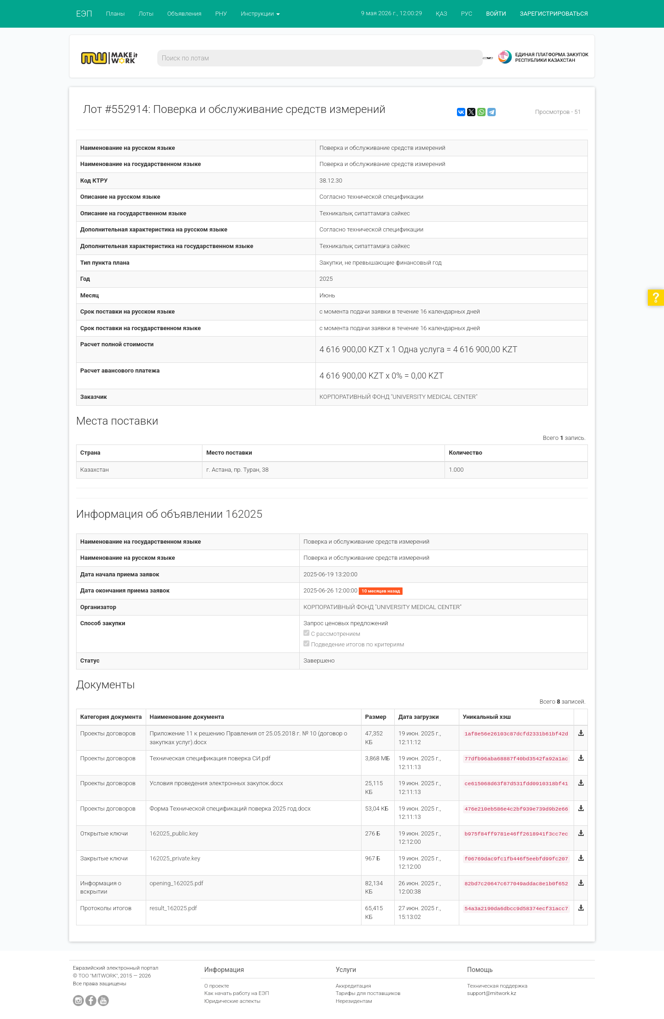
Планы (115, 13)
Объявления (184, 13)
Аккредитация (353, 986)
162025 (243, 514)
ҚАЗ (441, 13)
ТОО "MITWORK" (98, 975)
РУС (466, 13)
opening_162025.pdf (176, 883)
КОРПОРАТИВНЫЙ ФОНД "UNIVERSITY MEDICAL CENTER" (399, 396)
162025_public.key (174, 833)
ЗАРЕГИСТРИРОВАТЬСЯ (554, 13)
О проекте (216, 986)
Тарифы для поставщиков (368, 993)
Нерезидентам (354, 1001)
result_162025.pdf (173, 908)
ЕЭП (84, 13)
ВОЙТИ (496, 13)
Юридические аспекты (232, 1001)
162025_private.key (175, 858)
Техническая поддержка (497, 986)
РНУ (221, 13)
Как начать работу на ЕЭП (236, 993)
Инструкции (260, 13)
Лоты (145, 13)
